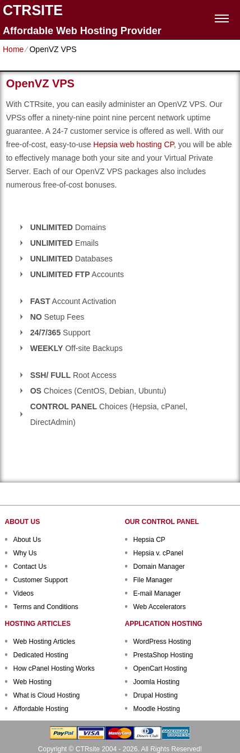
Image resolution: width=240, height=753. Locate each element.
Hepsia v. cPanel (158, 553)
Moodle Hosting (156, 709)
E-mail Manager (157, 593)
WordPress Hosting (162, 642)
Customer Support (40, 580)
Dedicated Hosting (40, 655)
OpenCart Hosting (160, 668)
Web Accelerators (159, 607)
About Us (27, 540)
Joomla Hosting (156, 682)
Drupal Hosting (155, 695)
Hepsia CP (149, 540)
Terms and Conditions (46, 607)
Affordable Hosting (41, 709)
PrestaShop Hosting (163, 655)
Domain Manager (159, 566)
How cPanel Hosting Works (54, 668)
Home (13, 49)
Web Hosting (32, 682)
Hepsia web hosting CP (133, 144)
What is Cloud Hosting (46, 695)
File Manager (153, 580)
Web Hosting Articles (44, 642)
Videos (23, 593)
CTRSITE (33, 10)
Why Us (25, 553)
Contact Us (30, 566)
